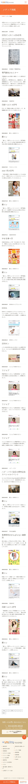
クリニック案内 (6, 755)
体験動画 (5, 750)
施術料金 (5, 760)
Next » (4, 713)
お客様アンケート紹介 (8, 770)
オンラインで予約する (9, 782)
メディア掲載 (18, 750)
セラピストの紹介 (7, 753)
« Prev (4, 710)
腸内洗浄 (5, 746)
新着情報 (17, 754)
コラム (4, 764)
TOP (24, 737)
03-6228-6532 (23, 782)
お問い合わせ (18, 757)
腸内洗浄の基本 (6, 748)
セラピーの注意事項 (7, 762)
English (16, 759)
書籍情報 (17, 752)
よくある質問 (6, 757)
